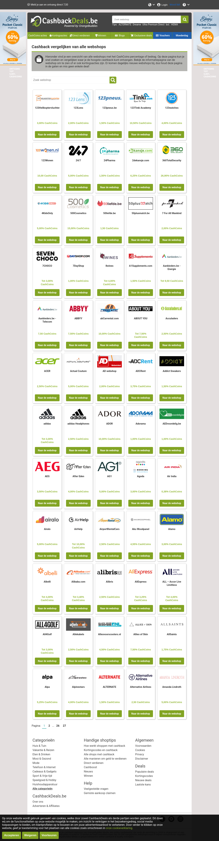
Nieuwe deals (143, 780)
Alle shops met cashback (99, 754)
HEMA (174, 24)
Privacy (139, 754)
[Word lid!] (175, 4)
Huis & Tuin (39, 745)
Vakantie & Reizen (43, 750)
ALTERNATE (125, 24)
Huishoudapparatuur (45, 784)
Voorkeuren (49, 835)
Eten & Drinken (41, 754)
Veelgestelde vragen (96, 788)
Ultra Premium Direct (153, 24)
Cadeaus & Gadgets (44, 771)
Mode (36, 763)
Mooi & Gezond (42, 758)
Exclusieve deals (141, 35)
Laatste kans (143, 784)
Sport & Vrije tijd (42, 775)
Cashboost (90, 767)
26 (57, 725)
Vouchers (163, 35)
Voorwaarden (143, 745)
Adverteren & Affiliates (46, 806)
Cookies (140, 750)
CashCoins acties (37, 35)
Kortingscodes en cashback (101, 750)
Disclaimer (141, 758)
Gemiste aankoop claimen (99, 793)
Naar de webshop (47, 134)
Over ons (38, 801)
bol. (168, 24)
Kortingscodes (144, 776)
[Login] (162, 4)
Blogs (120, 35)
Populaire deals (144, 771)
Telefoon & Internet (44, 767)
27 (64, 725)
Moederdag (182, 35)
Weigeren (30, 835)
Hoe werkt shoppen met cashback (104, 745)
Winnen (88, 775)
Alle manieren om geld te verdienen (105, 758)
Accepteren (11, 835)
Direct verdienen (94, 763)
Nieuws (88, 771)
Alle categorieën (43, 788)
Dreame (137, 24)
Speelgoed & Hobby (44, 780)
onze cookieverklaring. (119, 828)
